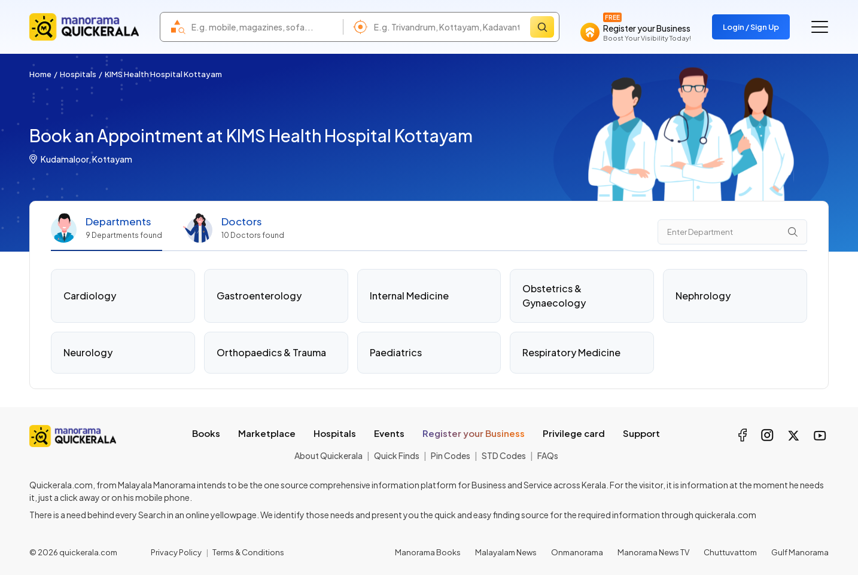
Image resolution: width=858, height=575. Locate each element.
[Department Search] (732, 231)
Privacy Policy (176, 552)
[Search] (542, 27)
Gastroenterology (259, 295)
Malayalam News (506, 552)
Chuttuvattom (730, 552)
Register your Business (473, 433)
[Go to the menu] (820, 27)
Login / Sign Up (751, 27)
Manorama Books (428, 552)
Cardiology (89, 295)
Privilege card (574, 433)
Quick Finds (396, 455)
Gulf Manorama (800, 552)
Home (40, 74)
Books (206, 433)
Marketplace (267, 433)
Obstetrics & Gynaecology (554, 295)
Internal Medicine (409, 295)
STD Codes (504, 455)
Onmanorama (577, 552)
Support (641, 433)
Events (389, 433)
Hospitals (78, 74)
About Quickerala (328, 455)
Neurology (87, 352)
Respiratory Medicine (571, 352)
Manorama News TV (653, 552)
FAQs (547, 455)
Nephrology (703, 295)
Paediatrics (396, 352)
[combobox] (264, 27)
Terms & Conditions (248, 552)
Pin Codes (450, 455)
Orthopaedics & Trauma (271, 352)
